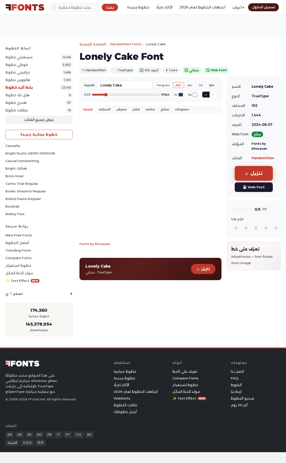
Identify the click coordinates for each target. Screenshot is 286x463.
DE (20, 435)
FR (49, 435)
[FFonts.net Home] (24, 7)
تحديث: (89, 85)
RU (89, 435)
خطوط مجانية (125, 371)
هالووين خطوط (17, 80)
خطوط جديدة (138, 7)
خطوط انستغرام (18, 265)
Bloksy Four (15, 214)
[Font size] (126, 94)
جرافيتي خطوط (17, 72)
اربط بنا (236, 392)
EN (10, 435)
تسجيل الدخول (263, 7)
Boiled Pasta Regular (23, 199)
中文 (79, 435)
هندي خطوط (16, 103)
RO (39, 435)
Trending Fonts (18, 250)
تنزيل (203, 269)
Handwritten (263, 158)
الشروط (236, 385)
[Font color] (180, 94)
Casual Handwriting (22, 161)
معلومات (182, 109)
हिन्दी (40, 443)
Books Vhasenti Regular (25, 191)
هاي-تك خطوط (17, 95)
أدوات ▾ (238, 7)
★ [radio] (236, 228)
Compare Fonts (18, 258)
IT (58, 435)
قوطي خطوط (16, 65)
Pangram (163, 85)
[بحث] (84, 7)
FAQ (234, 378)
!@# (212, 85)
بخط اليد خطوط (19, 87)
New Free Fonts (18, 235)
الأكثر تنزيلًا (164, 7)
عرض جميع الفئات (39, 120)
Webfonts (122, 398)
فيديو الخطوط (242, 398)
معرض (121, 109)
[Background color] (194, 94)
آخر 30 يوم (239, 405)
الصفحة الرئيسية (92, 44)
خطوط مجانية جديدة (39, 134)
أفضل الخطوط (17, 243)
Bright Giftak (16, 168)
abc (190, 85)
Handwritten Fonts (126, 44)
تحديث (88, 109)
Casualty (12, 146)
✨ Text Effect (22, 281)
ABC (178, 85)
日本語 (27, 443)
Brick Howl (14, 176)
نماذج (165, 109)
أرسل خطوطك (125, 412)
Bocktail (12, 206)
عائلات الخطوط (125, 405)
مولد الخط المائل (19, 273)
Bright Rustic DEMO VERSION (30, 153)
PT (68, 435)
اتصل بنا (237, 371)
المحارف (105, 109)
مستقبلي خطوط (19, 57)
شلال (136, 109)
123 (200, 85)
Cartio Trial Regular (21, 184)
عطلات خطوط (16, 110)
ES (29, 435)
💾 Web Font (254, 187)
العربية (12, 443)
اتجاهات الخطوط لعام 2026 (202, 7)
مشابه (150, 109)
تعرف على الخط (184, 371)
